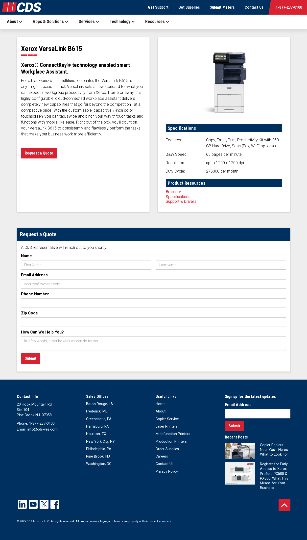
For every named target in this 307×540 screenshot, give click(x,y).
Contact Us (254, 7)
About (160, 411)
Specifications (178, 196)
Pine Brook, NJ (98, 456)
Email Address (34, 275)
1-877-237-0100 (289, 7)
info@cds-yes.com (42, 429)
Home (160, 404)
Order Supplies (167, 449)
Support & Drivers (181, 201)
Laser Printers (167, 426)
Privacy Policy (167, 471)
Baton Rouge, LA (99, 404)
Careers (162, 456)
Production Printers (171, 441)
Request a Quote (39, 153)
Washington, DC (98, 464)
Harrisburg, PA (97, 426)
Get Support (158, 7)
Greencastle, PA (99, 419)
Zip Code (29, 313)
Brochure (173, 191)
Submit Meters (222, 7)
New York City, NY (100, 441)
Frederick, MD (97, 411)
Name (26, 256)
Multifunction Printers (173, 434)
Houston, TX (96, 434)
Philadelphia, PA (98, 449)
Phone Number (35, 294)
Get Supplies (189, 7)
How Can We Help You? (42, 332)
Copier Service (167, 419)
